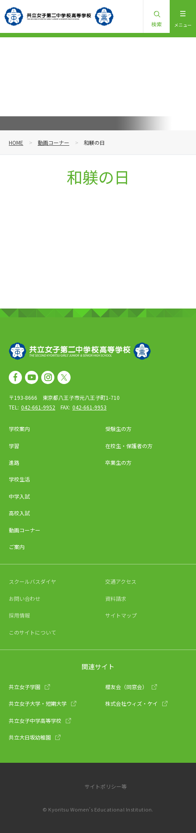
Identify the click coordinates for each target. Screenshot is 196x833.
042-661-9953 (89, 407)
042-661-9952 (38, 407)
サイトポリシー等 (106, 786)
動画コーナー (53, 142)
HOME (16, 142)
